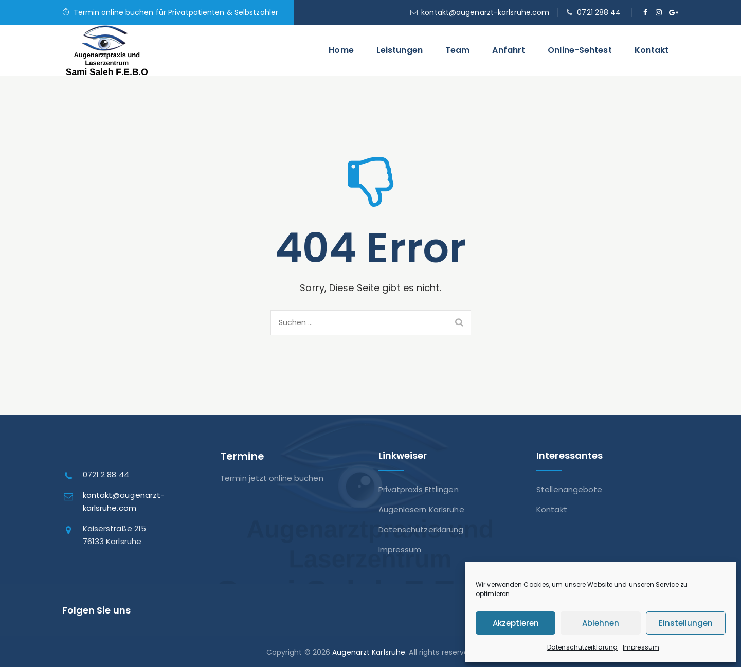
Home (341, 50)
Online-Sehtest (579, 50)
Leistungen (399, 50)
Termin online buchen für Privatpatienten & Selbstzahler (176, 12)
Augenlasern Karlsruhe (421, 509)
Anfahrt (508, 50)
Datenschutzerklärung (582, 647)
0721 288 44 (599, 12)
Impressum (641, 647)
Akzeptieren (516, 623)
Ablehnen (600, 623)
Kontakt (652, 50)
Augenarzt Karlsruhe (368, 652)
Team (457, 50)
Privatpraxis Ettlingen (418, 489)
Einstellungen (686, 623)
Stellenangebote (569, 489)
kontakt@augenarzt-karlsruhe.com (485, 12)
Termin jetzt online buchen (271, 478)
